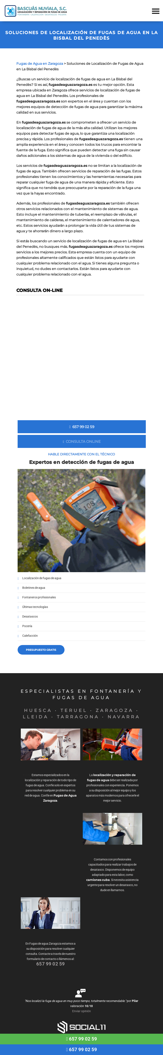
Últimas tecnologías (35, 607)
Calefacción (30, 636)
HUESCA (38, 710)
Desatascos (30, 616)
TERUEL (73, 710)
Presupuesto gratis (41, 649)
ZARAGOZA (114, 710)
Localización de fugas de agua (41, 578)
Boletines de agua (33, 588)
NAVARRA (124, 716)
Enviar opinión (81, 1011)
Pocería (27, 626)
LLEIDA (36, 716)
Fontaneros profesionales (39, 597)
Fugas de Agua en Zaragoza (39, 64)
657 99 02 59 (81, 427)
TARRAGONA (78, 716)
